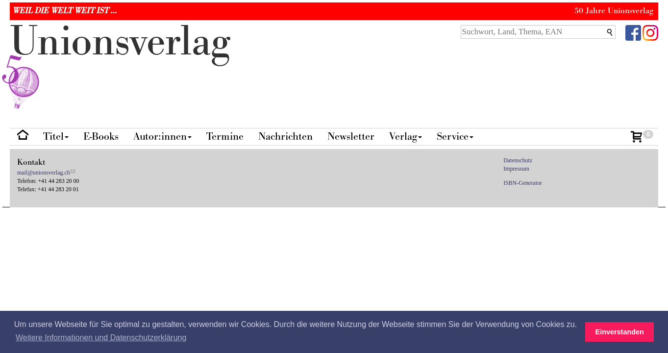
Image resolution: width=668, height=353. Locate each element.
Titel (56, 136)
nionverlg (120, 65)
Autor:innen (162, 136)
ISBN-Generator (522, 182)
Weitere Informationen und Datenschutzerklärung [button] (101, 337)
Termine (225, 136)
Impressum (516, 168)
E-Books (101, 136)
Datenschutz (517, 160)
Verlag (405, 136)
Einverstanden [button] (619, 332)
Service (455, 136)
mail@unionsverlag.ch (43, 172)
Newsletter (350, 136)
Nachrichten (285, 136)
